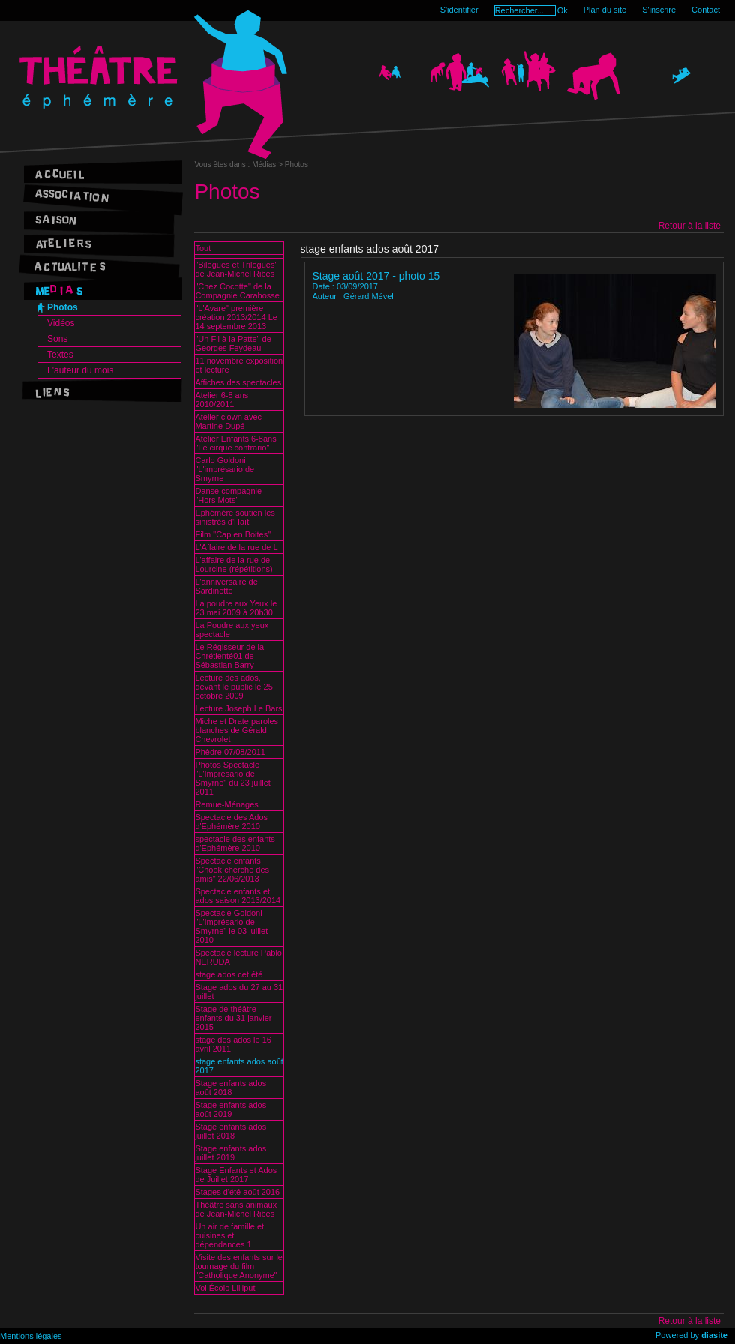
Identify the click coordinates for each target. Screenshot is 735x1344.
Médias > (268, 164)
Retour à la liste (689, 225)
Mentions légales (31, 1335)
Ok (562, 10)
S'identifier (459, 9)
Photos (62, 307)
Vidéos (60, 323)
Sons (57, 339)
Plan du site (605, 9)
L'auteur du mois (80, 370)
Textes (60, 354)
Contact (706, 9)
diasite (714, 1335)
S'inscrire (659, 9)
